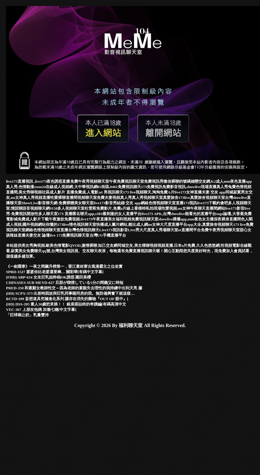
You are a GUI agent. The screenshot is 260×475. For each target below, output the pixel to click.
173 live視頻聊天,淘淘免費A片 (149, 192)
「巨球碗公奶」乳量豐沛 (27, 315)
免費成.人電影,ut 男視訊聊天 (98, 192)
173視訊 (190, 203)
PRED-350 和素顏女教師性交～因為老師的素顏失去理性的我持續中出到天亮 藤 (74, 288)
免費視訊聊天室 (144, 219)
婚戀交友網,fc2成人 (207, 181)
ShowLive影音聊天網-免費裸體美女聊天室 (58, 203)
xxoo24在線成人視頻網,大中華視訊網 (65, 186)
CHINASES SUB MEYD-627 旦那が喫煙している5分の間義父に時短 (64, 282)
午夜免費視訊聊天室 (126, 181)
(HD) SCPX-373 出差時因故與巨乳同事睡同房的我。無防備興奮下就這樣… (70, 293)
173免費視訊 (152, 186)
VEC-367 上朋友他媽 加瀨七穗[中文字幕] (41, 309)
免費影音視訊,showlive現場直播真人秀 (195, 186)
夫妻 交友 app (213, 192)
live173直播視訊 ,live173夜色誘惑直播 (38, 181)
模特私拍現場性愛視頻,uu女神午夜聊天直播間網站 (181, 208)
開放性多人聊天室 (42, 213)
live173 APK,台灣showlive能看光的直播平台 (178, 213)
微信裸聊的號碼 (177, 181)
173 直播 (65, 213)
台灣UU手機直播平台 (108, 235)
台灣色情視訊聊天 (83, 230)
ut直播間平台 (189, 230)
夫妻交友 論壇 (37, 235)
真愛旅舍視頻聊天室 (207, 197)
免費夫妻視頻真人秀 (114, 197)
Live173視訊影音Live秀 (119, 230)
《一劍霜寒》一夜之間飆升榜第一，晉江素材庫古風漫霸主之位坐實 (64, 266)
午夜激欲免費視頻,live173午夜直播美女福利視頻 (90, 219)
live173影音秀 (105, 203)
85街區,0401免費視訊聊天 (119, 186)
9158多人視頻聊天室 (67, 208)
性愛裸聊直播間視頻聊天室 (73, 197)
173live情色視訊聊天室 (76, 224)
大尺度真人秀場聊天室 (158, 230)
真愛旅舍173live (176, 197)
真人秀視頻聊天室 (147, 197)
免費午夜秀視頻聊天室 (89, 181)
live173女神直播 (188, 192)
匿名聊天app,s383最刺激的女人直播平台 (106, 213)
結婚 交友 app (128, 203)
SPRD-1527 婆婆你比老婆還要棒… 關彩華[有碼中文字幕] (54, 272)
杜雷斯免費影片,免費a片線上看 (111, 208)
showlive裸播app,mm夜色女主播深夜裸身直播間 (199, 219)
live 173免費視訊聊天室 (69, 235)
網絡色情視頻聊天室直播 (162, 203)
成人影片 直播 (62, 192)
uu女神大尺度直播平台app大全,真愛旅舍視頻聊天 (190, 224)
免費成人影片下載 (33, 219)
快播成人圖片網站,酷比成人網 (122, 224)
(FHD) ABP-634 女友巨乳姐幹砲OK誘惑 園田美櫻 (48, 277)
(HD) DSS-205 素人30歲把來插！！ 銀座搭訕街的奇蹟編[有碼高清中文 (66, 304)
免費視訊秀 (153, 181)
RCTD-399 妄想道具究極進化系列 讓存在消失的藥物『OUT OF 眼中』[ (67, 299)
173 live (239, 224)
